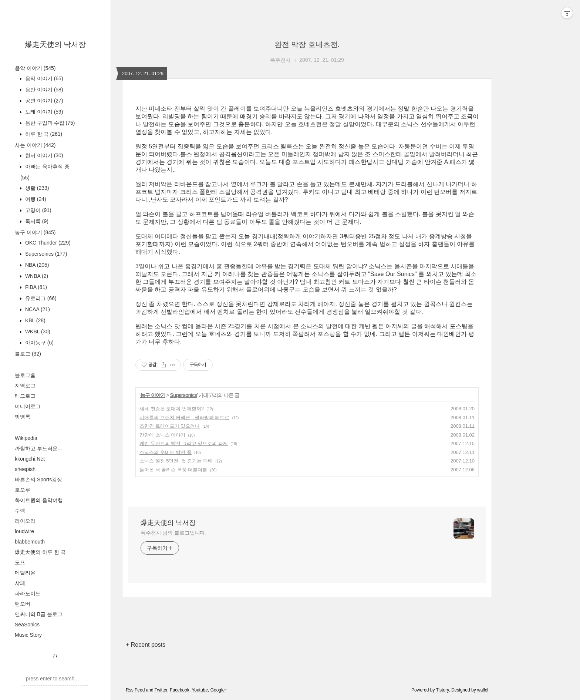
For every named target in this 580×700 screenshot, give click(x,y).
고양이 (37, 210)
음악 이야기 (35, 68)
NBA (36, 265)
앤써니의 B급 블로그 (39, 614)
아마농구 (39, 343)
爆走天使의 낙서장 (55, 44)
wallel (482, 690)
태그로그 (25, 396)
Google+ (218, 690)
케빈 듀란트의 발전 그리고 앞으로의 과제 (183, 443)
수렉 (20, 511)
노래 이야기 (43, 112)
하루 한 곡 (43, 134)
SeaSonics (27, 624)
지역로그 (25, 385)
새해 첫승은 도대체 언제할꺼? (171, 408)
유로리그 (40, 298)
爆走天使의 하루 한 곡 (40, 552)
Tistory (442, 690)
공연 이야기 (43, 101)
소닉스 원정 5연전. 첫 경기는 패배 (176, 461)
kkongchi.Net (30, 459)
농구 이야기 (35, 232)
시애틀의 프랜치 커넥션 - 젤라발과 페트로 (184, 417)
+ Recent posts (145, 645)
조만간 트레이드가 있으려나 (169, 426)
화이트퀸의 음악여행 (39, 500)
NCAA (37, 309)
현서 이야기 (43, 155)
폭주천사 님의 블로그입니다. (173, 533)
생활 (36, 188)
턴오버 (22, 604)
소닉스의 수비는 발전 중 (165, 452)
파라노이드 (28, 593)
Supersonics (45, 254)
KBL (34, 320)
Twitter (161, 690)
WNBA (36, 276)
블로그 (28, 354)
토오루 (22, 490)
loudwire (24, 531)
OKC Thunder (47, 243)
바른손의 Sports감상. (39, 479)
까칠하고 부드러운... (38, 448)
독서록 (36, 221)
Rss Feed (135, 690)
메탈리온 (25, 573)
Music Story (28, 635)
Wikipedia (26, 438)
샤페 (20, 583)
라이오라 (25, 521)
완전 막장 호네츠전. (307, 44)
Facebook (179, 690)
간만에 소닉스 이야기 (162, 435)
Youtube (200, 690)
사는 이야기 (35, 145)
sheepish (25, 469)
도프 (20, 562)
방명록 (22, 417)
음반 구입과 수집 (49, 123)
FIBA (35, 287)
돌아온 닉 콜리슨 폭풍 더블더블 (173, 469)
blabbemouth (30, 542)
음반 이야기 (43, 89)
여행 (35, 199)
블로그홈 (25, 375)
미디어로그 (28, 406)
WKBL (37, 331)
